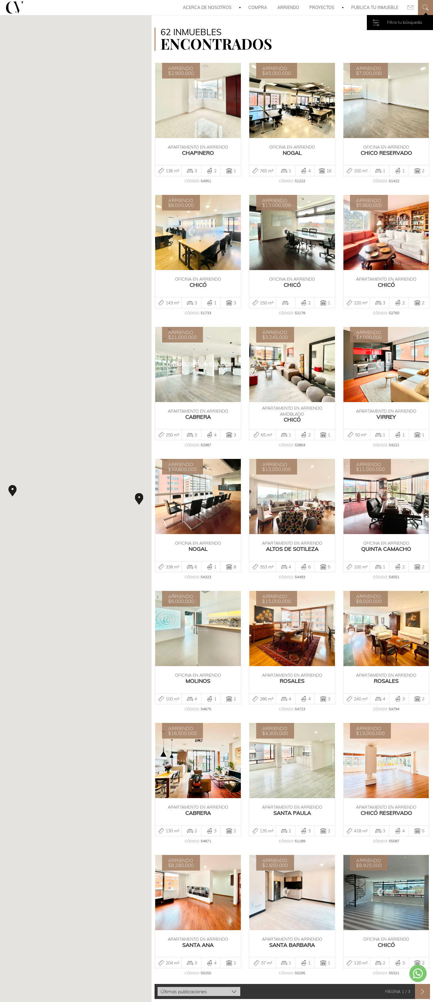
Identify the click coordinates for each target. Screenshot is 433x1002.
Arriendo (288, 7)
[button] (13, 491)
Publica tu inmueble (374, 7)
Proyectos (321, 7)
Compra (257, 7)
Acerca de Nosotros (207, 7)
